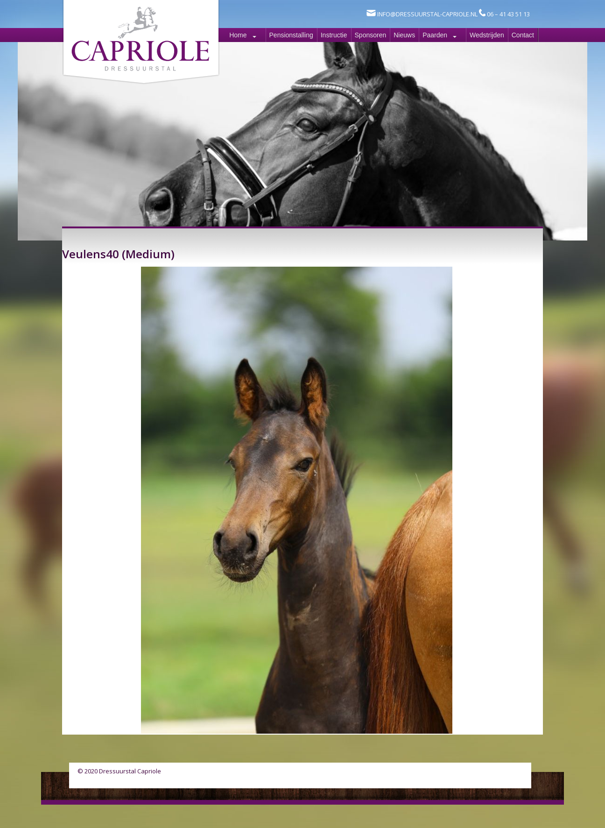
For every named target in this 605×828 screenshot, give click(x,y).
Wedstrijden (487, 35)
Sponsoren (371, 35)
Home (237, 35)
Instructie (334, 35)
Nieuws (404, 35)
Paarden (434, 35)
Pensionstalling (291, 35)
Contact (523, 35)
